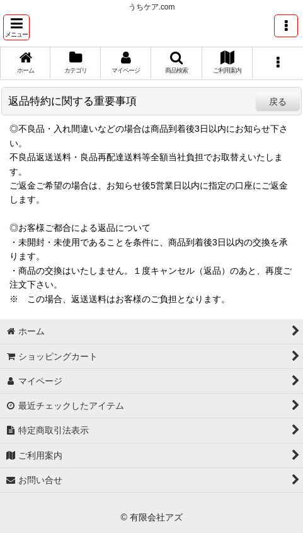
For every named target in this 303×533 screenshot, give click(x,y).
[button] (16, 27)
